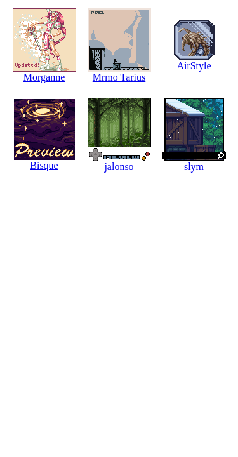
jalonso (118, 166)
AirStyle (193, 65)
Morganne (44, 77)
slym (194, 166)
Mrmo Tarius (119, 77)
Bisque (44, 165)
